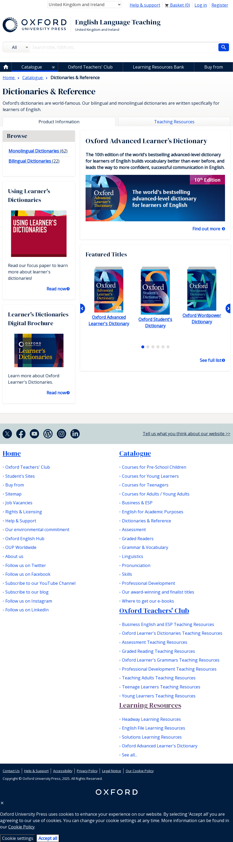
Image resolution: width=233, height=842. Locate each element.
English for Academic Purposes (152, 512)
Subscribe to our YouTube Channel (40, 583)
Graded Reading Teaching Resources (158, 651)
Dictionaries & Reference (146, 521)
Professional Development (148, 583)
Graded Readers (138, 538)
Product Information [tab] (59, 122)
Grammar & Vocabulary (145, 547)
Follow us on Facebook (27, 574)
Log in (200, 5)
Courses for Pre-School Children (154, 467)
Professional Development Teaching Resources (169, 669)
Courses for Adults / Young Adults (155, 494)
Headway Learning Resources (151, 719)
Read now (56, 289)
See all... (129, 755)
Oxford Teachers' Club (90, 67)
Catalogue (32, 67)
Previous (82, 308)
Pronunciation (136, 565)
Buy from (213, 67)
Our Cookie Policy (140, 770)
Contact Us (11, 770)
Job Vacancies (18, 503)
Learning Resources (150, 705)
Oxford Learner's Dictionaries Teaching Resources (172, 633)
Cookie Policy (21, 827)
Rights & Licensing (23, 512)
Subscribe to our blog (27, 592)
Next (228, 308)
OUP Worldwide (20, 547)
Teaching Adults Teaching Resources (159, 678)
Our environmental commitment (37, 529)
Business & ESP (137, 503)
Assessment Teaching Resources (154, 642)
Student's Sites (20, 476)
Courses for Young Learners (150, 476)
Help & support (145, 5)
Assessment (134, 529)
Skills (127, 574)
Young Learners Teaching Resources (159, 696)
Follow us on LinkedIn (27, 610)
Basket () (177, 5)
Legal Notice (111, 770)
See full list (210, 360)
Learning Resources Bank (158, 67)
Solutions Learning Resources (152, 737)
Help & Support (20, 521)
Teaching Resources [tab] (174, 122)
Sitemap (13, 494)
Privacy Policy (87, 770)
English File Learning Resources (153, 728)
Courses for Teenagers (145, 485)
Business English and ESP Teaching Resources (168, 624)
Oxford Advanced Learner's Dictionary (159, 746)
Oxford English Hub (24, 538)
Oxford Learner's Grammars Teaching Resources (170, 660)
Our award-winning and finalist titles (158, 592)
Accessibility (62, 770)
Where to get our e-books (148, 601)
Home (12, 453)
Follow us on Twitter (25, 565)
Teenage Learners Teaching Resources (161, 687)
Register (219, 5)
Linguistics (132, 556)
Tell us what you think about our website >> (186, 434)
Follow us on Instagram (28, 601)
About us (14, 556)
